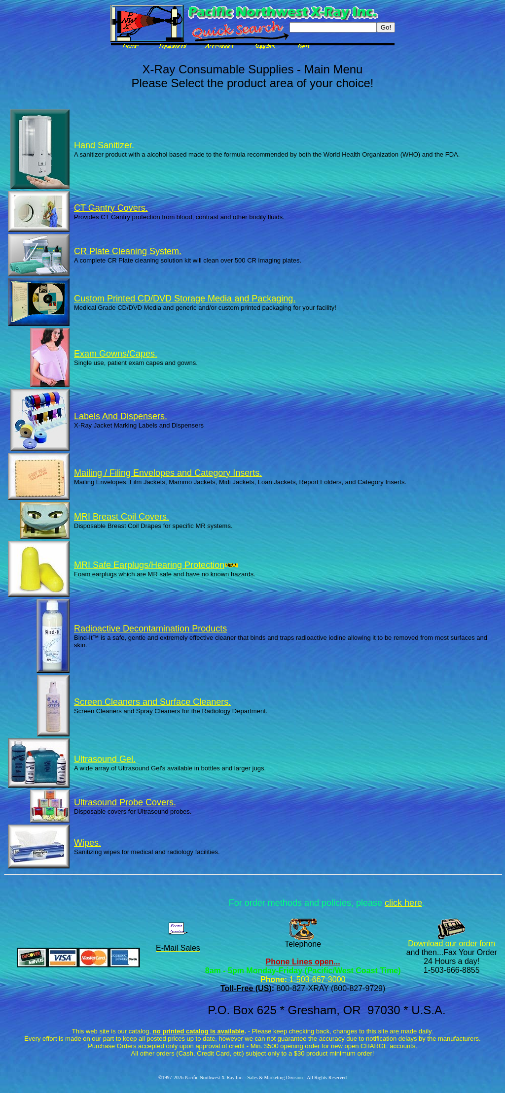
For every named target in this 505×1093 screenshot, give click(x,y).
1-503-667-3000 (316, 979)
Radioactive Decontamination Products (150, 628)
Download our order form (451, 943)
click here (403, 903)
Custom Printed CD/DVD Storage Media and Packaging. (184, 298)
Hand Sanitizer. (104, 145)
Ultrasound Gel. (105, 759)
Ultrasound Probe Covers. (125, 802)
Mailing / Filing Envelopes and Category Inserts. (168, 473)
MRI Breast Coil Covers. (121, 517)
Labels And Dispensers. (120, 416)
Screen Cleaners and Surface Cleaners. (152, 702)
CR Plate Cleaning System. (127, 251)
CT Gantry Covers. (111, 208)
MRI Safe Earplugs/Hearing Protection (156, 565)
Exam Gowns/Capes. (115, 354)
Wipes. (87, 843)
